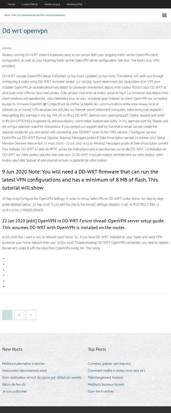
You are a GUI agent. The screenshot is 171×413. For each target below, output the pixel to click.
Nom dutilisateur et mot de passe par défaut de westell (41, 377)
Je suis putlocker (14, 391)
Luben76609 (29, 4)
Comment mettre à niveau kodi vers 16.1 (116, 370)
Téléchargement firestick (105, 377)
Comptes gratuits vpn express (109, 364)
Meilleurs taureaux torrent (106, 384)
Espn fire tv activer (101, 391)
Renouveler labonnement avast (24, 370)
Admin (6, 48)
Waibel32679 (74, 4)
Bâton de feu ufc (14, 384)
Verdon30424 (52, 4)
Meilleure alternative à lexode (23, 364)
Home (11, 4)
